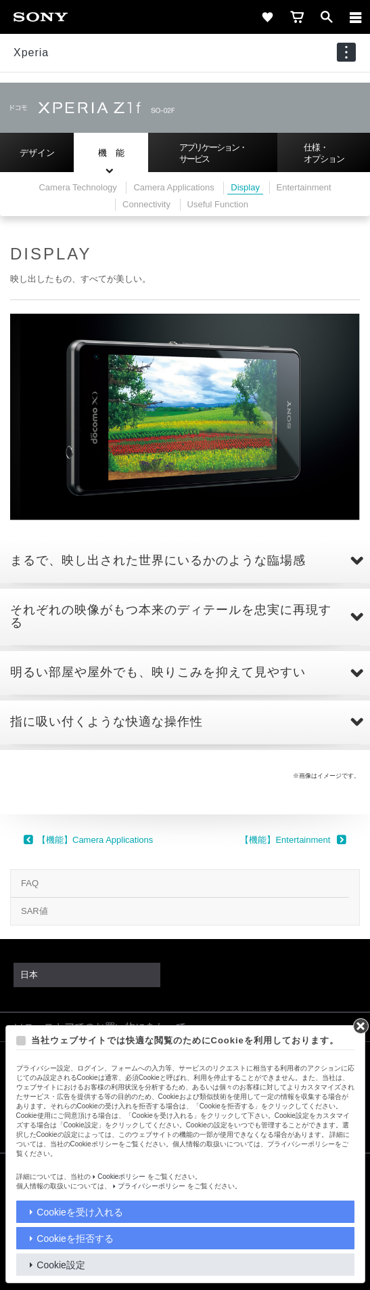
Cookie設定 (61, 1265)
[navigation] (346, 52)
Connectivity (146, 204)
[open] (327, 17)
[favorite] (267, 17)
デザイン (37, 153)
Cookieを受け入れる (80, 1212)
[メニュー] (356, 17)
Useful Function (217, 204)
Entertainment (304, 187)
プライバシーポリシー (151, 1186)
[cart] (297, 17)
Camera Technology (77, 187)
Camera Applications (173, 187)
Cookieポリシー (121, 1176)
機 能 (111, 153)
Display (245, 187)
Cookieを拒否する (75, 1238)
